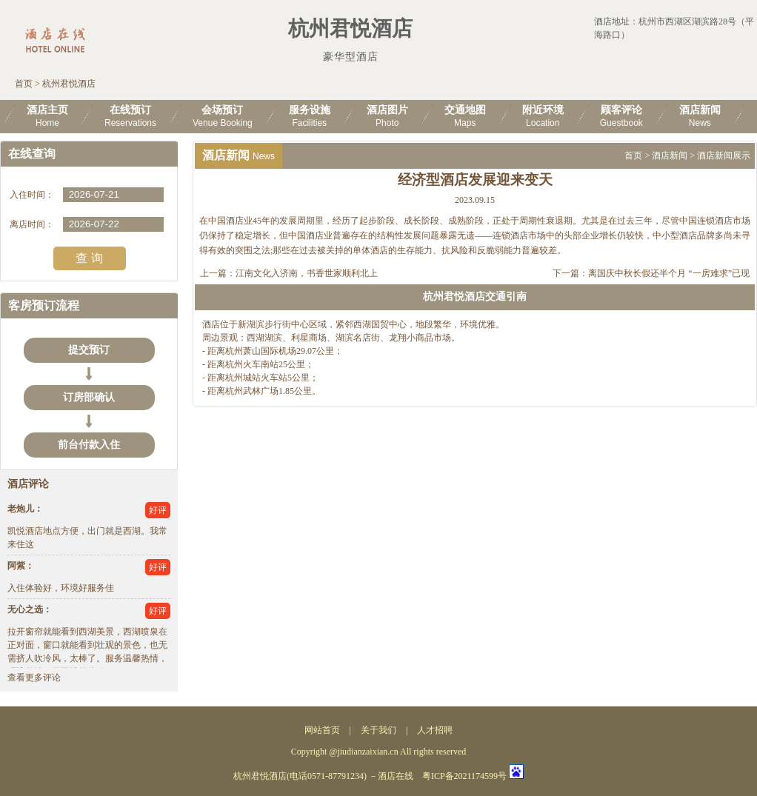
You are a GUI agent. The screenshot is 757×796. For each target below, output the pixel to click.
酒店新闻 (669, 155)
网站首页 (322, 730)
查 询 (89, 258)
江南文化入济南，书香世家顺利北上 (307, 273)
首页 (24, 83)
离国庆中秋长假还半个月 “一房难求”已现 (669, 273)
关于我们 (378, 730)
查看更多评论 (34, 677)
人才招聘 (435, 730)
